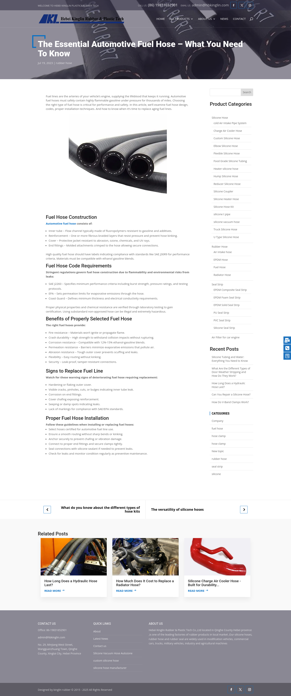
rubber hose (64, 63)
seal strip (217, 466)
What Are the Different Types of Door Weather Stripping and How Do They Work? (231, 372)
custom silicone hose (106, 660)
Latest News (100, 638)
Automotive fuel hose (61, 223)
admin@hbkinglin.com (51, 637)
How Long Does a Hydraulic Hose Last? (228, 385)
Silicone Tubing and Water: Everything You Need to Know (230, 359)
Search (247, 92)
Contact (239, 19)
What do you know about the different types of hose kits (100, 509)
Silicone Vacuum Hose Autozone (112, 653)
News (224, 19)
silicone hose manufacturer (110, 668)
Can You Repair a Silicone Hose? (231, 394)
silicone (216, 474)
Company (217, 421)
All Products (180, 19)
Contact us (99, 646)
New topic (218, 451)
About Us (205, 19)
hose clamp (219, 436)
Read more (52, 591)
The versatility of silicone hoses (177, 509)
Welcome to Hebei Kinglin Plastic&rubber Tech (68, 5)
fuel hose (217, 428)
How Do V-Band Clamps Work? (230, 402)
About (97, 631)
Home (160, 19)
